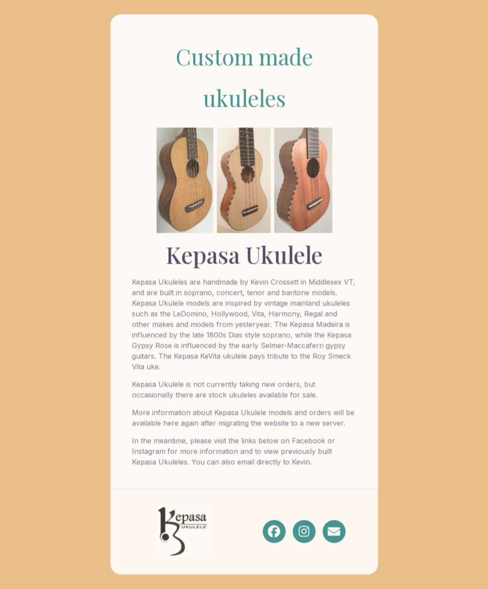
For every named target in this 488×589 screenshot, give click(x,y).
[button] (273, 530)
